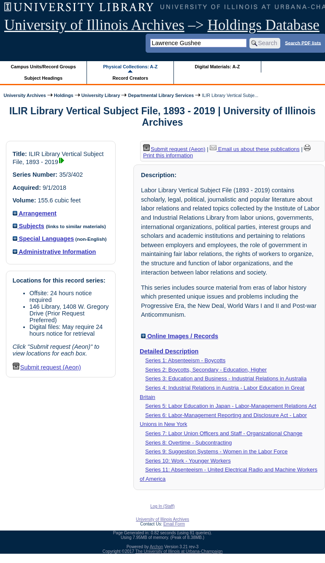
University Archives (24, 95)
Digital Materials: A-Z (217, 66)
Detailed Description (169, 351)
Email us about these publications (255, 149)
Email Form (174, 524)
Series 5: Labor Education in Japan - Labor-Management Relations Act (230, 406)
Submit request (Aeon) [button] (47, 367)
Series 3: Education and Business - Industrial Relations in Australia (225, 378)
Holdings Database (264, 25)
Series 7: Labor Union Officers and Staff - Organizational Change (224, 433)
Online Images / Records (179, 336)
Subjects (28, 226)
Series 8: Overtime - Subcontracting (188, 442)
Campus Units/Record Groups (43, 66)
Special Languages (43, 238)
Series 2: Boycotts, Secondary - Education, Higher (206, 369)
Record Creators (130, 78)
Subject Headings (43, 78)
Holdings (63, 95)
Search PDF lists (303, 42)
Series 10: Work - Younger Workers (188, 461)
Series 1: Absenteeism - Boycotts (185, 360)
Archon (156, 546)
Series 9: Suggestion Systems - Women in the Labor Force (216, 451)
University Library (100, 95)
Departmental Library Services (161, 95)
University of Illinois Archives (94, 25)
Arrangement (35, 213)
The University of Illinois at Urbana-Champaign (179, 551)
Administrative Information (54, 251)
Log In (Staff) (162, 506)
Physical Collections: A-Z (130, 66)
